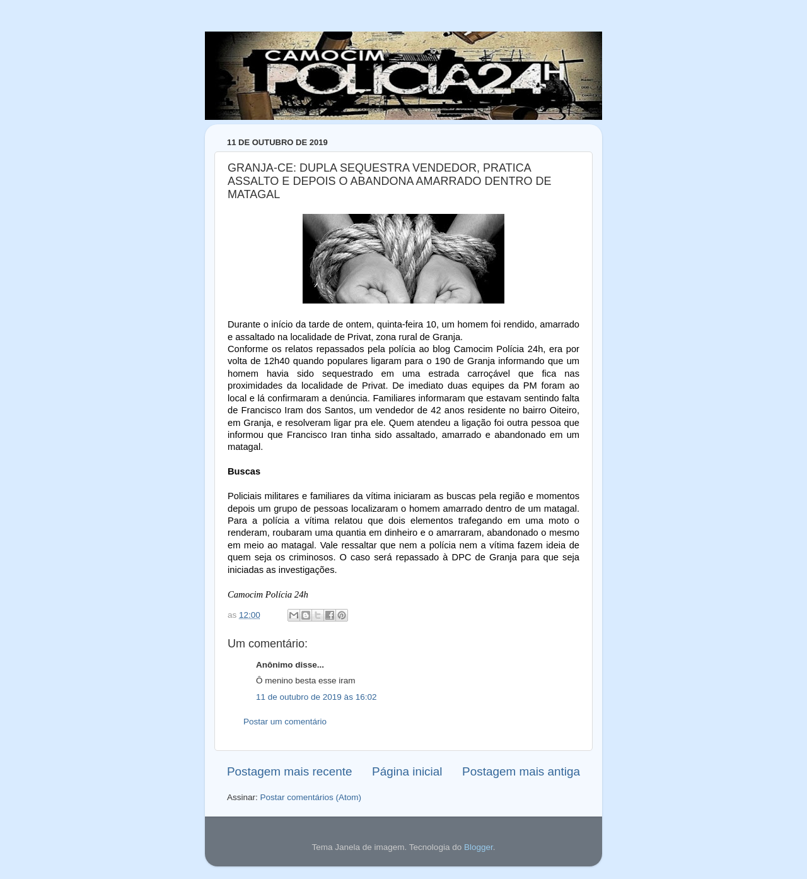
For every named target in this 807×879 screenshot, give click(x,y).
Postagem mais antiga (521, 771)
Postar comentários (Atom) (311, 797)
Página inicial (407, 771)
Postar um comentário (285, 721)
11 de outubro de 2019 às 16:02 (316, 697)
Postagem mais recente (289, 771)
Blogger (478, 847)
